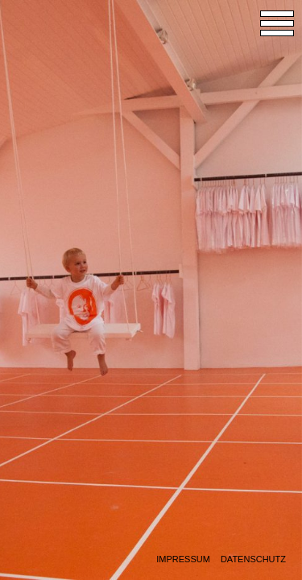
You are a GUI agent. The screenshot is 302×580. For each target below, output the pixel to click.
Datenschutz (253, 559)
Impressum (183, 559)
